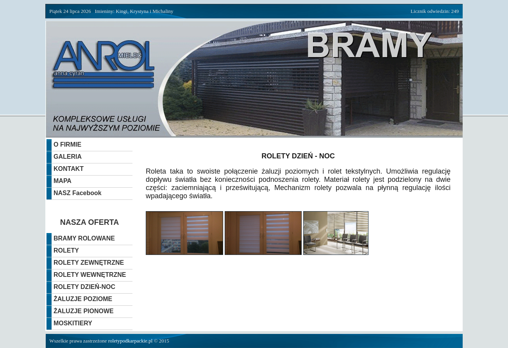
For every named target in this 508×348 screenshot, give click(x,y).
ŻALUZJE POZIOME (83, 299)
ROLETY (66, 250)
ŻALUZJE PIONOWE (84, 311)
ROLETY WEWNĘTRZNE (90, 274)
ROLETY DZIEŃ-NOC (84, 286)
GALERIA (68, 156)
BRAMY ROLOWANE (84, 238)
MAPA (63, 181)
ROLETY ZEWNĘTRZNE (89, 262)
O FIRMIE (67, 144)
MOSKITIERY (73, 323)
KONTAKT (69, 168)
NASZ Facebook (78, 193)
